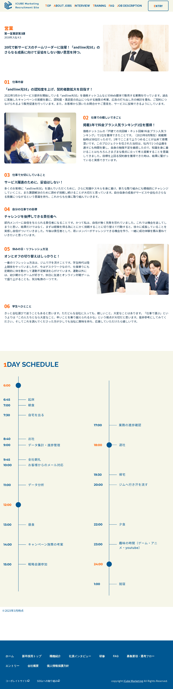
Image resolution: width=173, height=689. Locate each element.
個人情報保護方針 (58, 665)
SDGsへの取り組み (48, 681)
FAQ (116, 656)
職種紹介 (55, 656)
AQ (111, 5)
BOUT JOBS (63, 5)
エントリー (12, 665)
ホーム (10, 656)
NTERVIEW (82, 5)
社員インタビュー (80, 656)
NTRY (158, 6)
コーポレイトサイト (18, 681)
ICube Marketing (133, 681)
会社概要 (33, 665)
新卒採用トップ (31, 656)
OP (48, 5)
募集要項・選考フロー (140, 656)
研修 (102, 656)
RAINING (99, 5)
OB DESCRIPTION (129, 5)
